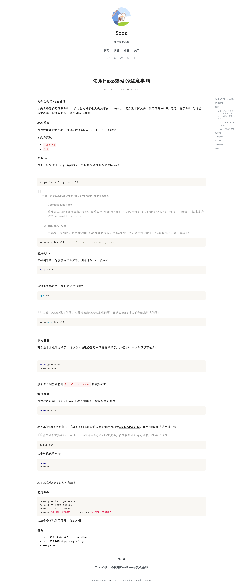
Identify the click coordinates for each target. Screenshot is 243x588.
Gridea (109, 580)
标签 (126, 50)
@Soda (134, 580)
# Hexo (134, 90)
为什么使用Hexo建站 (224, 99)
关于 (136, 50)
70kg (67, 108)
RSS (148, 580)
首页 (106, 50)
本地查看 (219, 137)
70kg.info (49, 545)
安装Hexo (219, 107)
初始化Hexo (220, 133)
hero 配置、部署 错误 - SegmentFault (66, 537)
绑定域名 (219, 140)
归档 (116, 50)
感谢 (217, 148)
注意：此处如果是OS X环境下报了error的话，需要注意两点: (226, 115)
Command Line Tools (227, 123)
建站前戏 (219, 103)
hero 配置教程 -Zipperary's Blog (63, 541)
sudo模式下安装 (227, 129)
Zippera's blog (129, 426)
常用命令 (219, 144)
